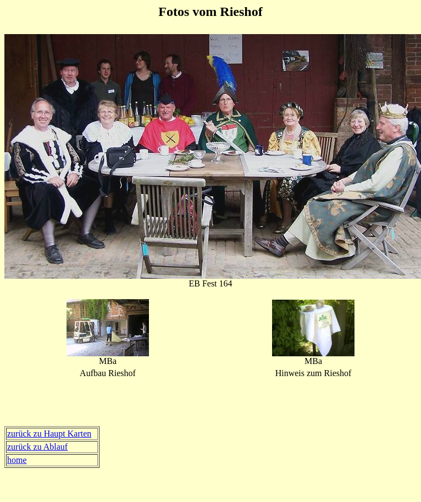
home (17, 460)
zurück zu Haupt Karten (49, 433)
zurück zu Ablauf (37, 446)
